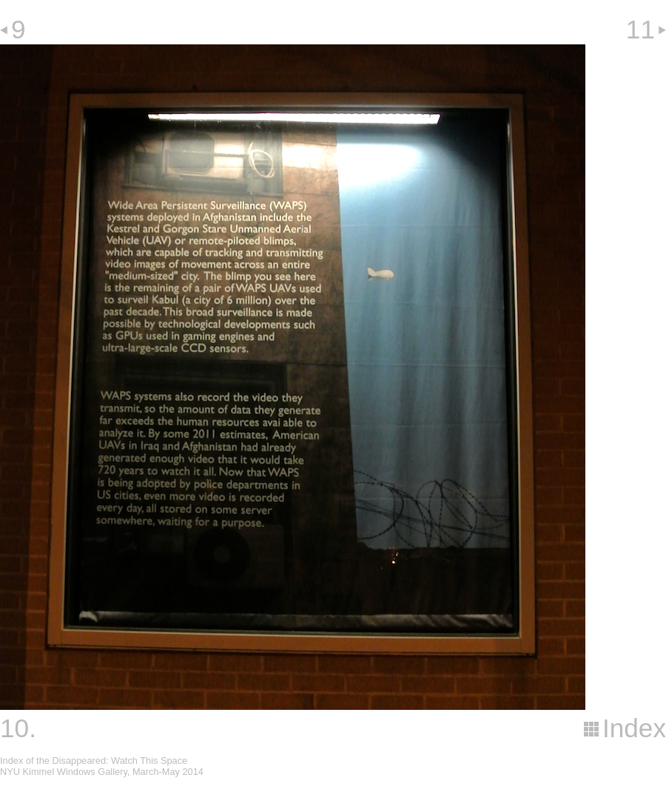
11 (640, 29)
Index (634, 728)
